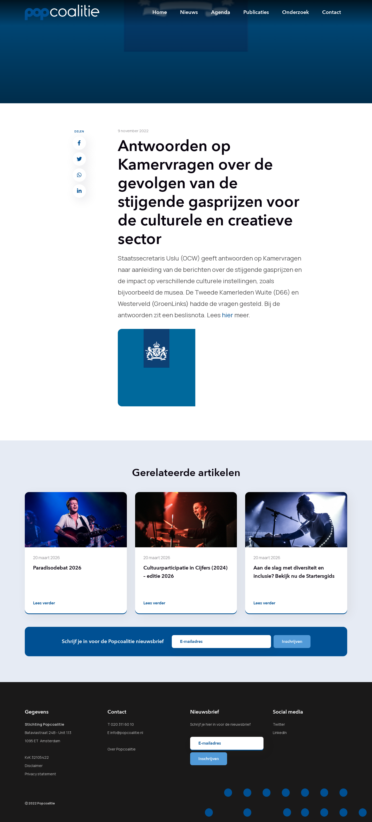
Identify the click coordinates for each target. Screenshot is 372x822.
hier (227, 315)
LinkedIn (280, 732)
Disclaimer (34, 765)
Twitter (279, 724)
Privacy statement (40, 773)
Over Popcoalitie (121, 749)
